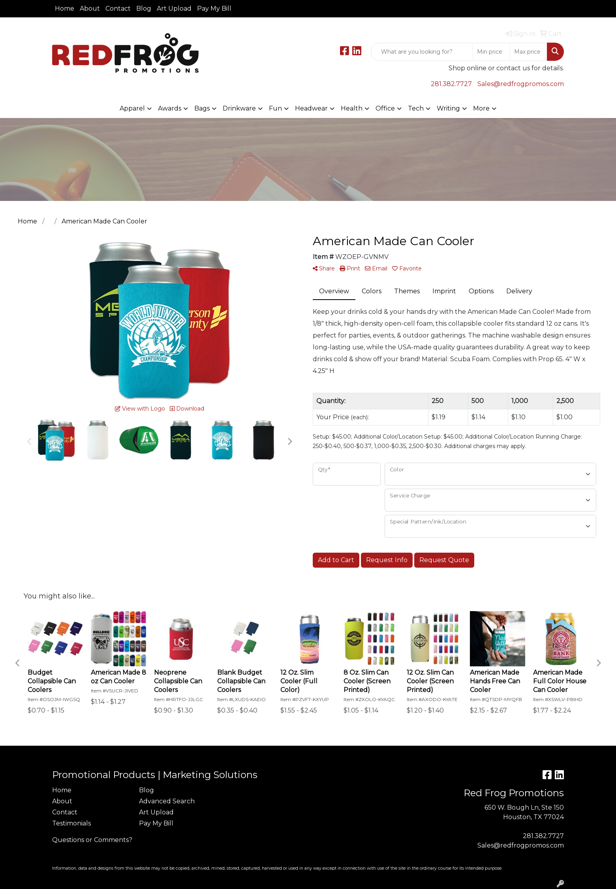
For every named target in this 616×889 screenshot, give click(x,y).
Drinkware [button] (239, 108)
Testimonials (71, 823)
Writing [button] (448, 108)
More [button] (481, 108)
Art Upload (174, 8)
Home (64, 8)
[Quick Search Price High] (528, 52)
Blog (143, 8)
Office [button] (385, 108)
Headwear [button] (311, 108)
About (90, 8)
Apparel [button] (132, 108)
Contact (118, 8)
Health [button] (351, 108)
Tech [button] (416, 108)
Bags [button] (202, 108)
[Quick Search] (422, 52)
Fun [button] (275, 108)
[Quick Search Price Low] (491, 52)
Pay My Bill (214, 8)
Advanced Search (167, 801)
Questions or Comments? (92, 840)
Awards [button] (169, 108)
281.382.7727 (451, 84)
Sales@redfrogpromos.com (520, 84)
